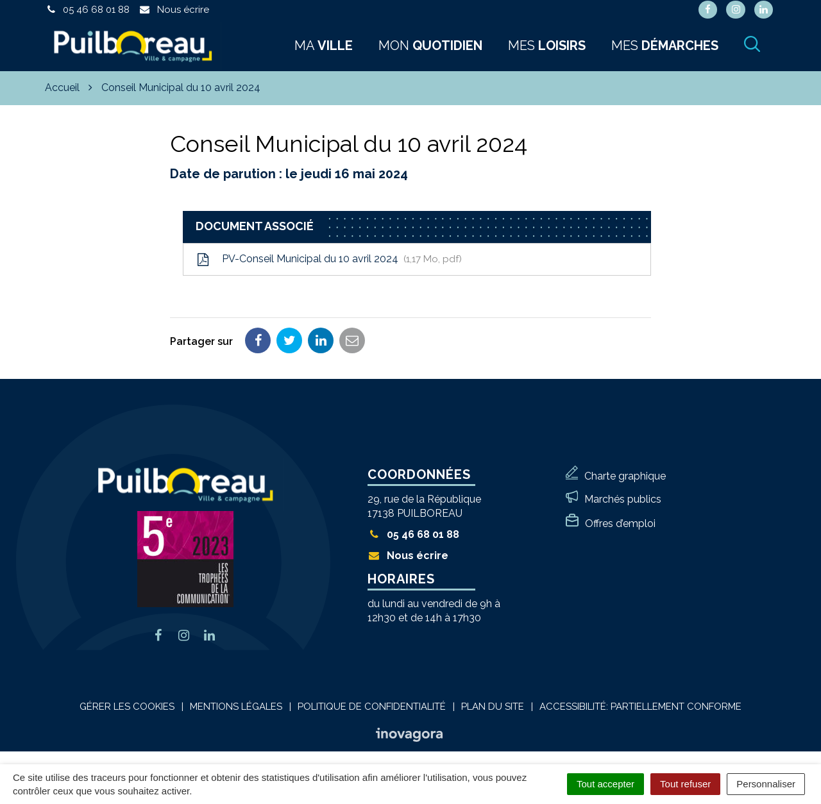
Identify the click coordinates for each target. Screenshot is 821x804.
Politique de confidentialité (372, 706)
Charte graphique (625, 476)
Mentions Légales (236, 706)
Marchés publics (622, 499)
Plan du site (492, 706)
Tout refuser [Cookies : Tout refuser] (685, 783)
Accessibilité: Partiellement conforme (640, 706)
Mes (547, 45)
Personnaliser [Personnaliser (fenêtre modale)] (765, 783)
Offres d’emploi (620, 523)
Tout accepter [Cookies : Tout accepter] (605, 783)
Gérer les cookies (127, 706)
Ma (323, 45)
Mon (430, 45)
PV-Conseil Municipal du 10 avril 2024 (329, 259)
